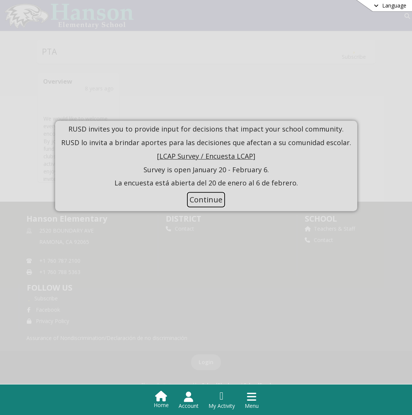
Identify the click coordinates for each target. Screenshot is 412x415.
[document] (206, 156)
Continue (206, 199)
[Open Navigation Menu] (252, 400)
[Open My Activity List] (221, 400)
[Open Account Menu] (189, 400)
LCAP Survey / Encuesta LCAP (206, 156)
